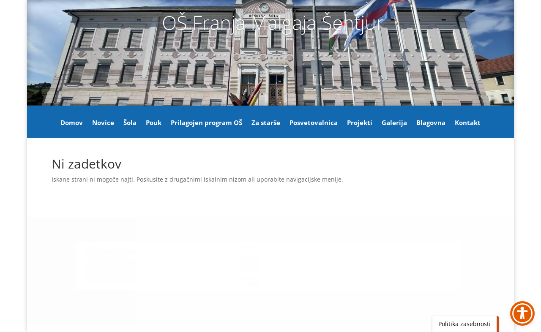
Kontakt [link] (468, 123)
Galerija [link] (394, 123)
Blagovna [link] (430, 123)
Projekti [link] (359, 123)
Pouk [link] (153, 123)
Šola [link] (130, 123)
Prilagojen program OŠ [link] (206, 123)
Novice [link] (103, 123)
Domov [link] (71, 123)
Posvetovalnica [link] (314, 123)
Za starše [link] (265, 123)
